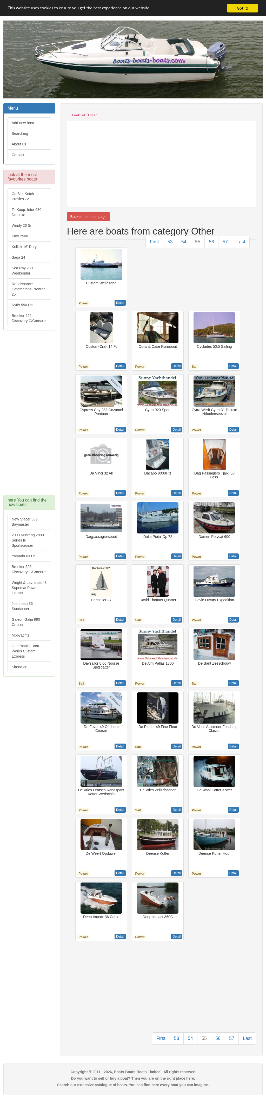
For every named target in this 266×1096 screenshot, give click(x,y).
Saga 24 (18, 257)
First (154, 241)
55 (197, 241)
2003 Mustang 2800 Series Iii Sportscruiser (28, 540)
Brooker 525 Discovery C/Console (29, 318)
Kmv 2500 (20, 236)
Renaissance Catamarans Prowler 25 (28, 289)
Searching (20, 133)
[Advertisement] (29, 415)
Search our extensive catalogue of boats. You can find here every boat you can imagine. (133, 1085)
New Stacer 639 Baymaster (25, 521)
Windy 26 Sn (22, 225)
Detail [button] (120, 303)
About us (19, 144)
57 (225, 241)
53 (170, 241)
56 (211, 241)
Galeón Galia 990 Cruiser (26, 622)
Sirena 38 (19, 667)
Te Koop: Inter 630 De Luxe (26, 212)
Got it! (242, 8)
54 (184, 241)
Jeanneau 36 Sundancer (22, 606)
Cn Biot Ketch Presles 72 (23, 196)
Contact (18, 155)
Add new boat (23, 123)
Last (240, 241)
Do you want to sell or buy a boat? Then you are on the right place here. (133, 1078)
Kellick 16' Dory (24, 247)
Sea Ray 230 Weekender (22, 270)
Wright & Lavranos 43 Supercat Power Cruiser (29, 587)
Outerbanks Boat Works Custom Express (25, 651)
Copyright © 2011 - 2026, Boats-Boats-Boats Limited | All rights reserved (133, 1072)
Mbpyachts (20, 635)
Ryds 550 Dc (22, 305)
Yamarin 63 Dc (24, 556)
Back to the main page (88, 217)
